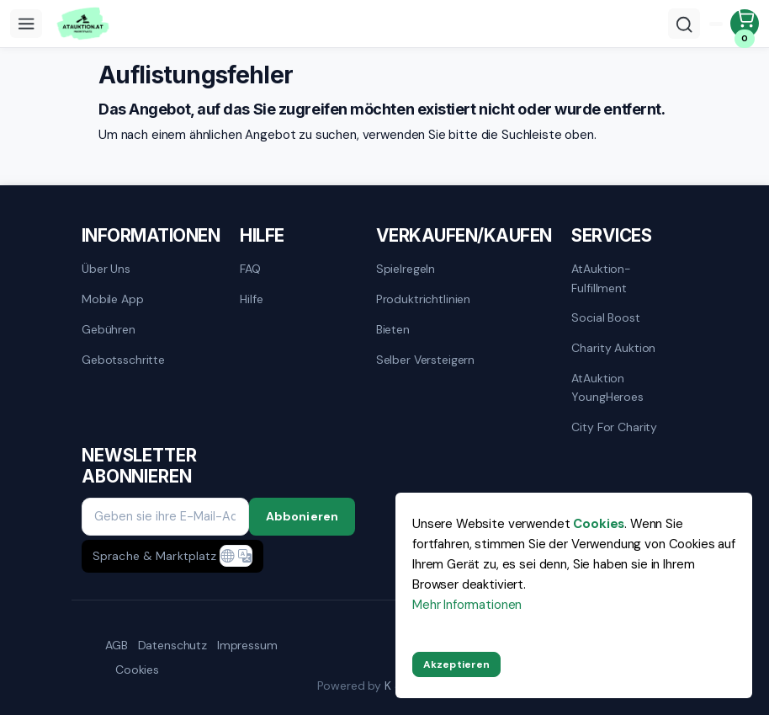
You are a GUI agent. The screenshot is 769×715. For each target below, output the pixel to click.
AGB (116, 645)
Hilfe (251, 299)
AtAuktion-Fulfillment (601, 278)
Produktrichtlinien (423, 299)
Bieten (393, 329)
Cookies (137, 669)
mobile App (113, 299)
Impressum (247, 645)
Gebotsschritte (123, 359)
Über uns (106, 268)
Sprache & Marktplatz (154, 555)
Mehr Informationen (467, 604)
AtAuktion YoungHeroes (607, 387)
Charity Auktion (613, 347)
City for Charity (614, 427)
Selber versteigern (425, 359)
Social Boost (605, 317)
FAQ (250, 268)
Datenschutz (172, 645)
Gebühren (108, 329)
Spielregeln (405, 268)
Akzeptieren (456, 664)
